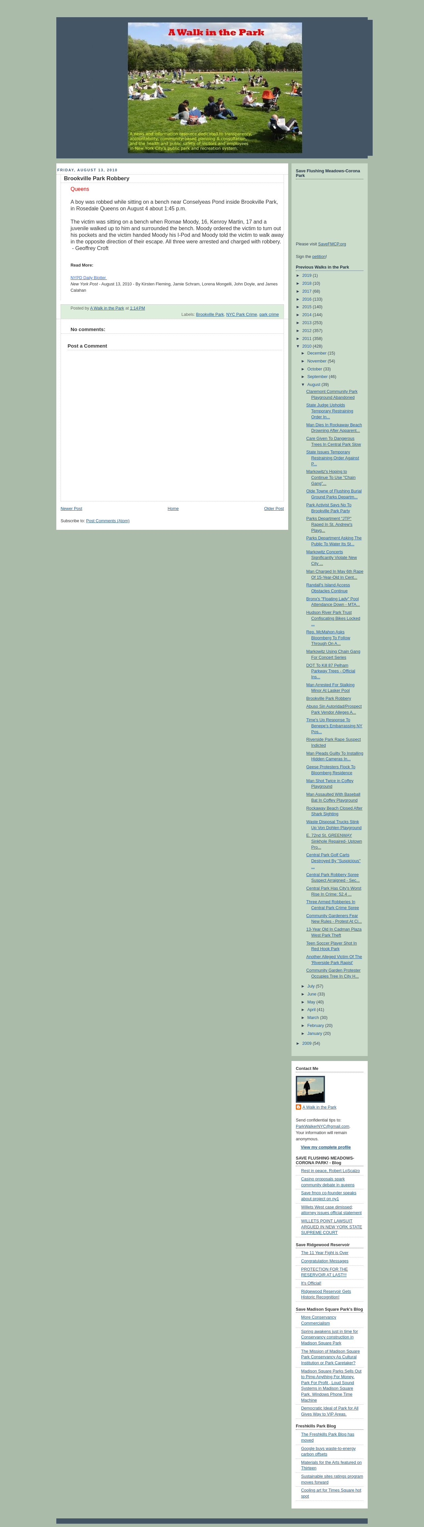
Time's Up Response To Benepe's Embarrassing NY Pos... (334, 726)
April (312, 1009)
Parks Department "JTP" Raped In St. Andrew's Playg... (329, 524)
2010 (307, 346)
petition (319, 256)
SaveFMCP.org (332, 244)
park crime (269, 314)
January (315, 1033)
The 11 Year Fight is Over (324, 1253)
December (317, 353)
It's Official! (311, 1283)
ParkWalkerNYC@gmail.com (322, 1126)
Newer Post (71, 508)
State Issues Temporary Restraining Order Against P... (332, 458)
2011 (307, 338)
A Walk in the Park (319, 1107)
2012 (307, 330)
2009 (307, 1043)
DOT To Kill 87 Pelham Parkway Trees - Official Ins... (330, 671)
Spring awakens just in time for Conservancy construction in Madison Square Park (329, 1337)
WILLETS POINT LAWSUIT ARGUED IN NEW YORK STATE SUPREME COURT (331, 1227)
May (311, 1002)
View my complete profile (326, 1147)
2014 (307, 315)
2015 (307, 307)
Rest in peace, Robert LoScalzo (330, 1170)
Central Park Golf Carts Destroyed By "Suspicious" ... (333, 861)
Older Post (274, 508)
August (314, 384)
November (317, 361)
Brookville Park (210, 314)
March (313, 1017)
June (312, 994)
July (311, 986)
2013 (307, 322)
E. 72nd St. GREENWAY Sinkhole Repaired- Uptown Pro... (334, 841)
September (318, 376)
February (316, 1025)
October (315, 369)
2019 (307, 275)
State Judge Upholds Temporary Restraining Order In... (329, 411)
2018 (307, 283)
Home (173, 508)
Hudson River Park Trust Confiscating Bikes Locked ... (333, 618)
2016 (307, 299)
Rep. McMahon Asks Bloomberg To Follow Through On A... (328, 638)
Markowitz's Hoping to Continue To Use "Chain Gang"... (331, 477)
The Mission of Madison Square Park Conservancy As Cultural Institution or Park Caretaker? (330, 1357)
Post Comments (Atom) (108, 521)
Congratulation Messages (324, 1261)
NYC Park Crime (241, 314)
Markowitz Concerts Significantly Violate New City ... (331, 558)
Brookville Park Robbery (328, 698)
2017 (307, 291)
